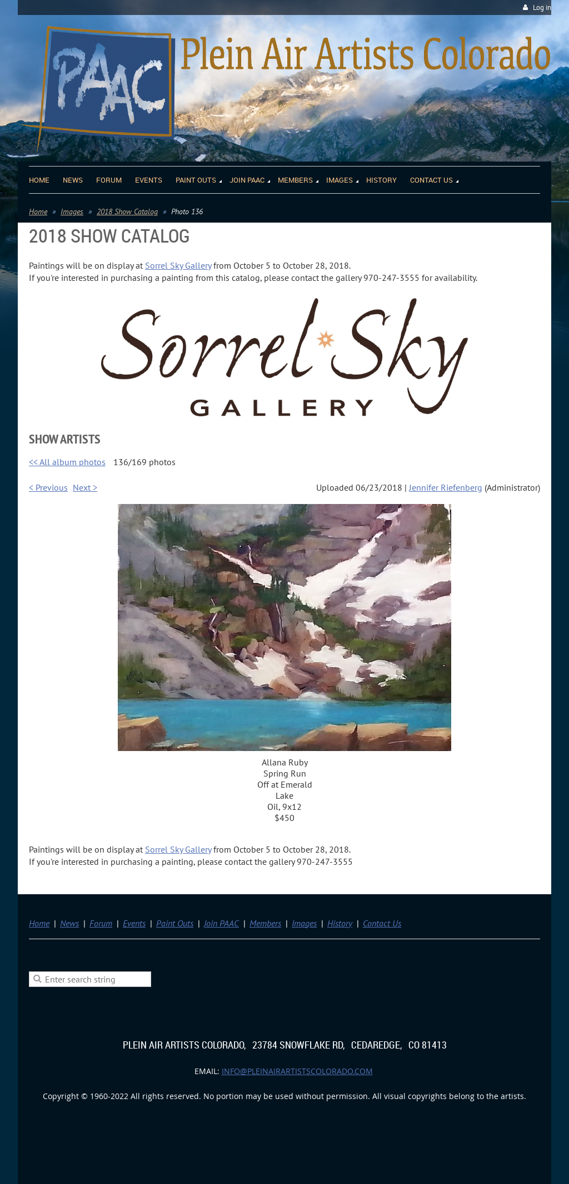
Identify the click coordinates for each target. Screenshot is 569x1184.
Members (265, 923)
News (69, 923)
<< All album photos (67, 461)
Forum (100, 923)
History (339, 923)
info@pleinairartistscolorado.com (297, 1071)
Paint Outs (174, 923)
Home (38, 211)
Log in (542, 7)
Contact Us (382, 923)
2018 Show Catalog (127, 211)
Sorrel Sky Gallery (178, 265)
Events (134, 923)
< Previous (48, 487)
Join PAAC (221, 923)
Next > (85, 487)
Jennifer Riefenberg (445, 487)
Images (72, 211)
